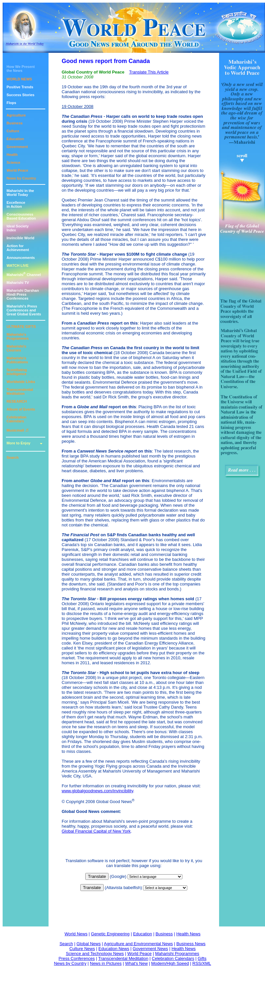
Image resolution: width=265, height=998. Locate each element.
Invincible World (20, 238)
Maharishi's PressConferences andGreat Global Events (24, 310)
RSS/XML (202, 963)
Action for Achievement (18, 248)
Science (13, 162)
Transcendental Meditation (20, 391)
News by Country (21, 178)
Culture (13, 131)
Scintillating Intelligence (17, 372)
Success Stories (20, 95)
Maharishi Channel (24, 275)
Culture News (82, 948)
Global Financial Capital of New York (96, 831)
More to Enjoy (19, 443)
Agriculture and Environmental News (138, 943)
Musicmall (18, 430)
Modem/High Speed (170, 963)
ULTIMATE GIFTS (21, 327)
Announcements (21, 258)
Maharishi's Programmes (18, 336)
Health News (188, 933)
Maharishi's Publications (17, 360)
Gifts (202, 958)
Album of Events (21, 409)
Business (15, 123)
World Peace (17, 170)
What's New (136, 963)
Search (13, 457)
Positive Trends (20, 87)
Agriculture (16, 115)
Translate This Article (149, 72)
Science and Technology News (95, 953)
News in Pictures (106, 963)
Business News (191, 943)
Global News (88, 943)
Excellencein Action (16, 204)
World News (76, 933)
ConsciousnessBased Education (21, 216)
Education (15, 139)
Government (17, 147)
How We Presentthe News (21, 69)
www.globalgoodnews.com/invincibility (97, 790)
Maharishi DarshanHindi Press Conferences (23, 294)
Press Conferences (77, 958)
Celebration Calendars (17, 419)
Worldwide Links (21, 382)
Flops (11, 103)
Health (12, 155)
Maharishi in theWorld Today (20, 193)
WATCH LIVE (18, 265)
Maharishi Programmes (177, 953)
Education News (113, 948)
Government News (150, 948)
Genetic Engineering (110, 933)
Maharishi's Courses (16, 348)
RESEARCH (17, 401)
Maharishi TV (18, 283)
